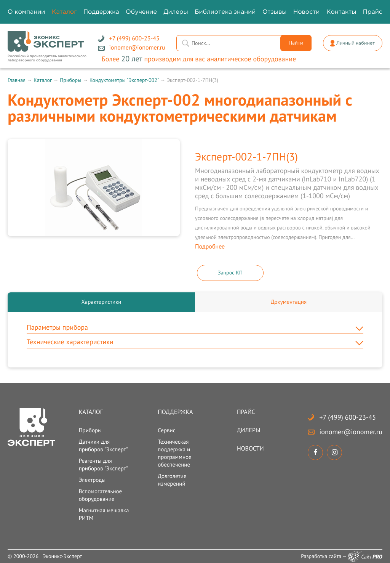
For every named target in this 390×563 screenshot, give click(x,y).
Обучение (141, 12)
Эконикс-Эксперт (62, 556)
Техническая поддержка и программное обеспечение (174, 453)
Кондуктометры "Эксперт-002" (124, 80)
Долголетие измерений (172, 480)
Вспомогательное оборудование (100, 495)
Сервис (166, 430)
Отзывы (274, 12)
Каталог (42, 80)
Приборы (70, 80)
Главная (17, 80)
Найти (296, 43)
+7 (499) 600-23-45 (347, 417)
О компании (26, 12)
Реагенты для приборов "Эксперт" (103, 464)
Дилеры (248, 430)
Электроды (92, 480)
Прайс (246, 412)
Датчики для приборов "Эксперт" (103, 445)
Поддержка (175, 412)
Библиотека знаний (225, 12)
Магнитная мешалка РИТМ (104, 514)
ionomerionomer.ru (350, 431)
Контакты (341, 12)
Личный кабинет (355, 43)
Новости (250, 448)
